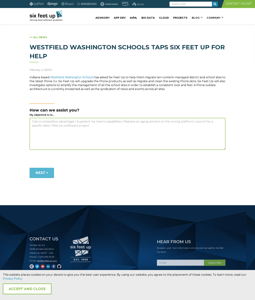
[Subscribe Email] (180, 264)
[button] (197, 17)
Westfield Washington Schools (72, 77)
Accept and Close (27, 289)
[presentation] (56, 159)
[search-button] (215, 4)
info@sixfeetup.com (47, 262)
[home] (46, 15)
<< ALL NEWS (38, 37)
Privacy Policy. (13, 278)
